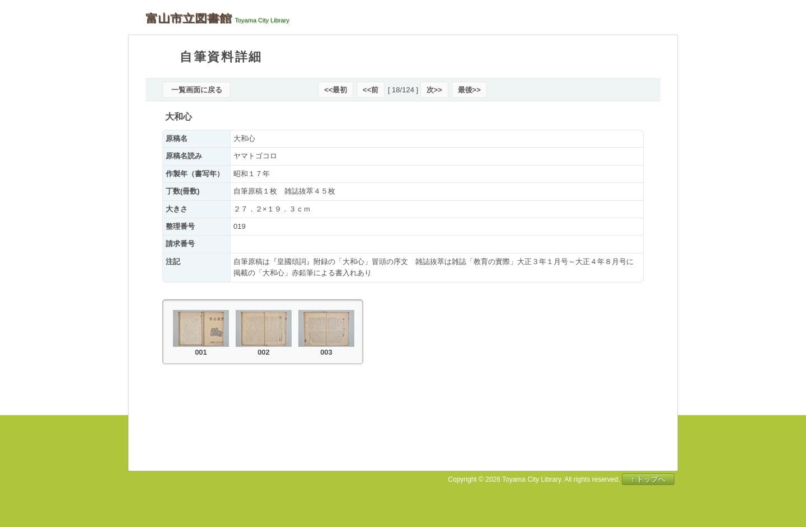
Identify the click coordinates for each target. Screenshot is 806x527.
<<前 (370, 90)
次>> (434, 90)
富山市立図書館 (189, 18)
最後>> (469, 90)
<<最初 (335, 90)
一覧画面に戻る (196, 90)
